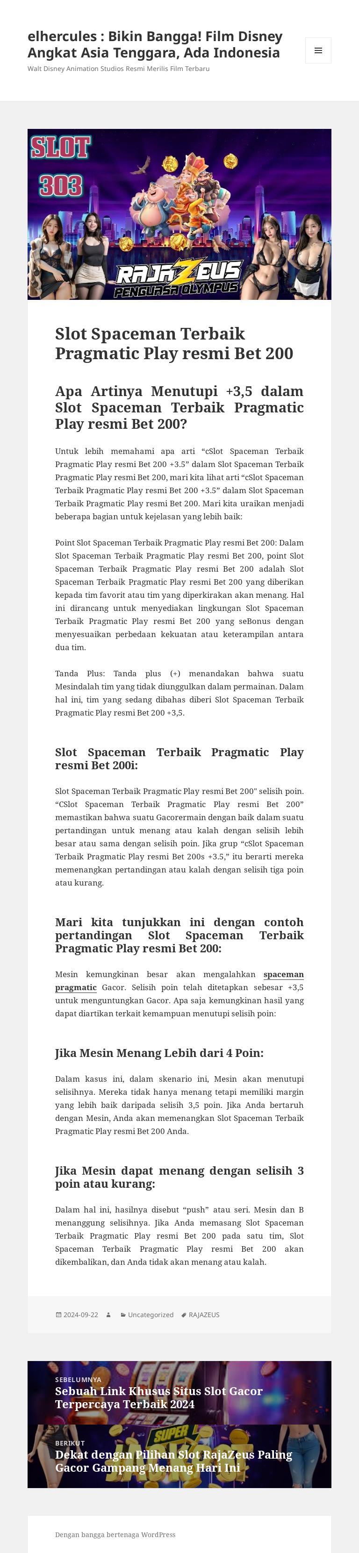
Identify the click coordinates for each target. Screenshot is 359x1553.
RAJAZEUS (204, 1314)
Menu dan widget (318, 63)
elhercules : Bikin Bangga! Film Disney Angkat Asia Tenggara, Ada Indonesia (155, 44)
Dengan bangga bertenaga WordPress (115, 1534)
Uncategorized (151, 1314)
